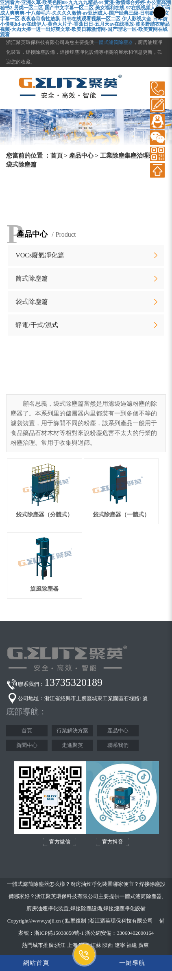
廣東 (143, 945)
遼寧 (120, 945)
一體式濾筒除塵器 (113, 42)
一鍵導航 (132, 962)
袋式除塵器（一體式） (121, 515)
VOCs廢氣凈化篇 (39, 255)
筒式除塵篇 (31, 278)
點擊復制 (75, 921)
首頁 (56, 155)
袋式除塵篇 (31, 301)
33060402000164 (135, 933)
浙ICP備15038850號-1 (59, 933)
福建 (131, 945)
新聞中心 (26, 745)
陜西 (107, 945)
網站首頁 (36, 962)
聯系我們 (117, 745)
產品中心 (81, 155)
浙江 (60, 945)
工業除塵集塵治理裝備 (130, 155)
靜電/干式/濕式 (36, 324)
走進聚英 (72, 745)
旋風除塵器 (44, 589)
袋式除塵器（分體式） (44, 515)
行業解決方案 (72, 730)
